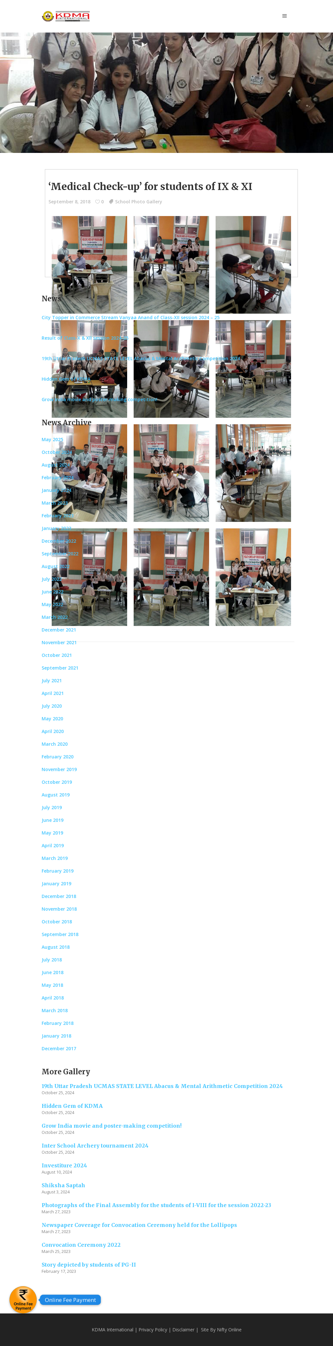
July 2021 (52, 680)
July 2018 (52, 960)
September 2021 (60, 668)
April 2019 (53, 845)
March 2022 (55, 617)
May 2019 (52, 833)
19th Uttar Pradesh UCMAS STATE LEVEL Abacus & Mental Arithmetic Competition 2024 (141, 358)
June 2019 (52, 820)
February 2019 (57, 871)
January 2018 (56, 1036)
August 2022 (56, 566)
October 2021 (57, 655)
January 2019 (56, 883)
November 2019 (59, 769)
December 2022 (59, 541)
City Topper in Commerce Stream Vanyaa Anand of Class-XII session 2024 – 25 (131, 317)
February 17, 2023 (59, 1271)
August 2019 (56, 795)
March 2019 (55, 858)
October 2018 (57, 921)
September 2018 (60, 934)
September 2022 (60, 554)
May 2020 (52, 718)
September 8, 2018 (69, 201)
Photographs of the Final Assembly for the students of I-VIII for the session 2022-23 (156, 1205)
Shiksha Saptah (63, 1185)
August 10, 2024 (57, 1172)
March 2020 (55, 744)
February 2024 (57, 477)
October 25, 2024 (58, 1092)
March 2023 (55, 503)
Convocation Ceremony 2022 (81, 1245)
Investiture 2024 (64, 1165)
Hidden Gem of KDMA (66, 379)
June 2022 (52, 592)
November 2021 (59, 642)
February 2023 (57, 515)
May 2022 (52, 604)
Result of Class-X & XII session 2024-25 (85, 338)
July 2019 (52, 807)
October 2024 (57, 452)
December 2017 (59, 1048)
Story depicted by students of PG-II (89, 1264)
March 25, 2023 (56, 1251)
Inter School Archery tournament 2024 (95, 1145)
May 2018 (52, 985)
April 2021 (53, 693)
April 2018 (53, 998)
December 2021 (59, 630)
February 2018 (57, 1023)
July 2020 (52, 706)
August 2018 (56, 947)
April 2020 (53, 731)
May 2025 (52, 439)
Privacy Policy (153, 1329)
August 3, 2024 (56, 1192)
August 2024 (56, 465)
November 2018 (59, 909)
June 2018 (52, 972)
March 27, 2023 (56, 1212)
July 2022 (52, 579)
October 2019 (57, 782)
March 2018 (55, 1010)
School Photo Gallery (138, 201)
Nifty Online (229, 1329)
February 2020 (57, 757)
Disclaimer (183, 1329)
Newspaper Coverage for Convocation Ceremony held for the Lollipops (139, 1225)
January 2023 (56, 528)
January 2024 (56, 490)
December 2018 (59, 896)
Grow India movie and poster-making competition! (99, 399)
